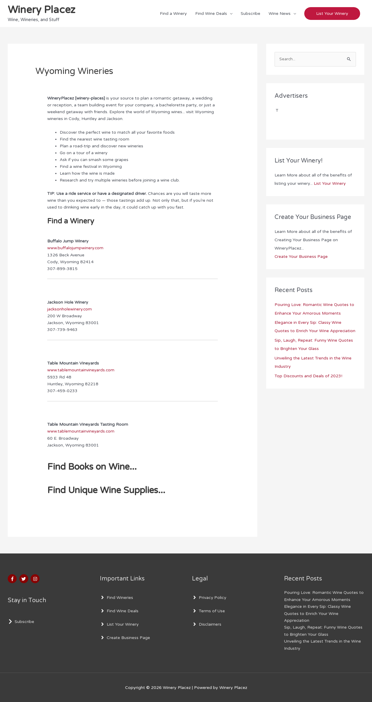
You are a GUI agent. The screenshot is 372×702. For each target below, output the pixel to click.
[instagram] (36, 578)
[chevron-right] (21, 621)
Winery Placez (43, 10)
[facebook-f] (13, 578)
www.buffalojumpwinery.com (75, 248)
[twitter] (24, 578)
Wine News (280, 13)
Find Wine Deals (211, 13)
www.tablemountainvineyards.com (81, 370)
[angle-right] (116, 597)
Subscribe (250, 13)
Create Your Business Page (301, 257)
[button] (332, 13)
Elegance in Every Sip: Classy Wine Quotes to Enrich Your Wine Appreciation (309, 331)
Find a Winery (173, 13)
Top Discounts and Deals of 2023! (309, 384)
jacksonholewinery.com (70, 309)
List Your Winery (330, 184)
